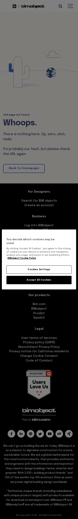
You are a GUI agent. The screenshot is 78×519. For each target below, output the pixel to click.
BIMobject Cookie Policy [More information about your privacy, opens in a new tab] (21, 258)
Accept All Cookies (39, 280)
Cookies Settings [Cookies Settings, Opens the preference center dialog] (39, 269)
